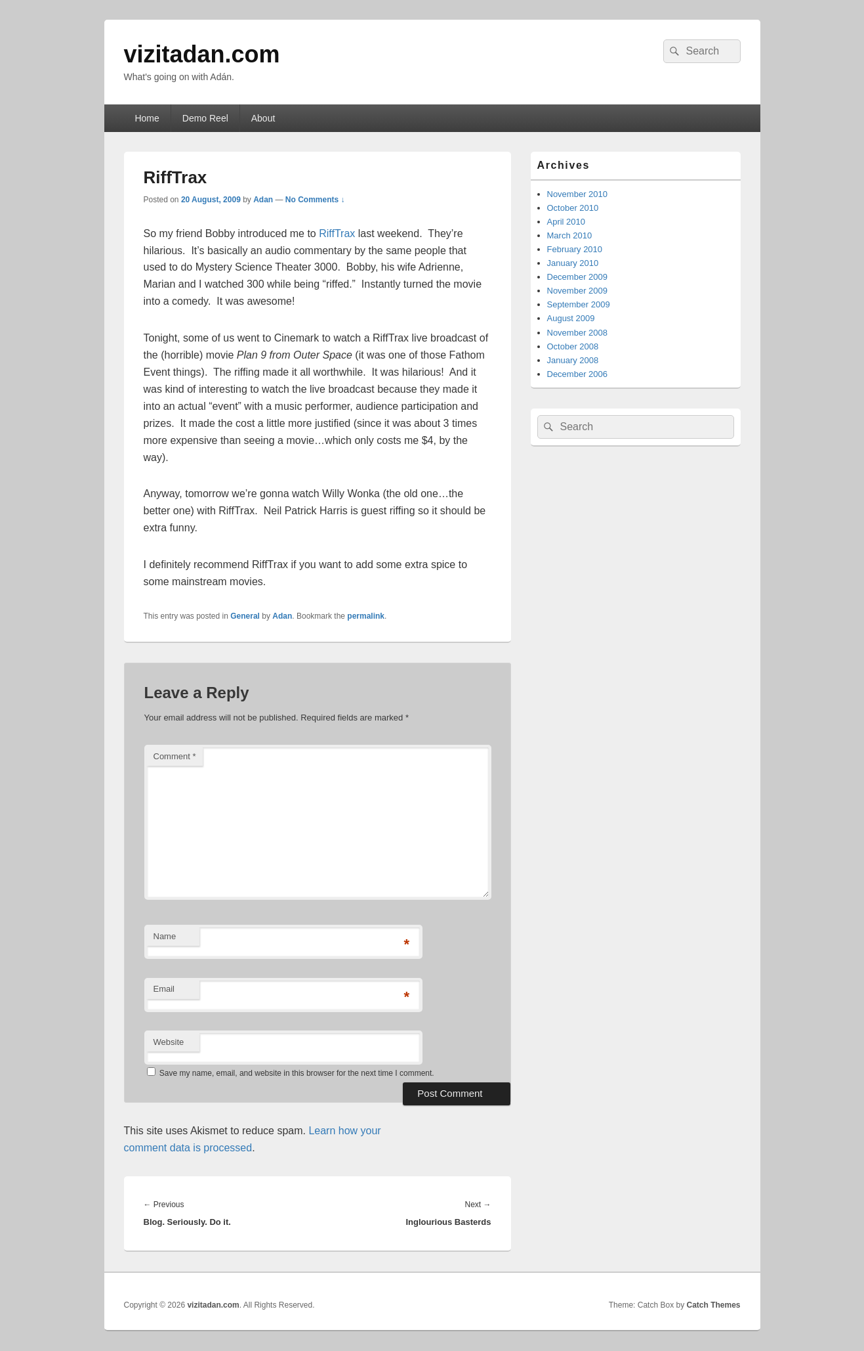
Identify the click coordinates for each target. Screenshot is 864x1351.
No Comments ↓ (315, 199)
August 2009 (571, 318)
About (263, 118)
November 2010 (577, 194)
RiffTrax (337, 233)
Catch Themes (713, 1305)
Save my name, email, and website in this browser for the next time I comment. (296, 1073)
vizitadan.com (202, 54)
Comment (175, 756)
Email (164, 989)
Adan (263, 199)
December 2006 (577, 374)
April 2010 (566, 222)
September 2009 (578, 304)
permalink (365, 616)
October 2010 (573, 208)
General (245, 616)
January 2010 (573, 263)
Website (169, 1042)
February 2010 (575, 249)
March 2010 (569, 235)
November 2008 (577, 333)
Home (146, 118)
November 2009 (577, 291)
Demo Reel (205, 118)
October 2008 (573, 346)
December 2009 (577, 277)
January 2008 (573, 360)
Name (165, 936)
